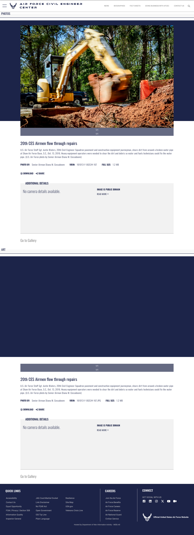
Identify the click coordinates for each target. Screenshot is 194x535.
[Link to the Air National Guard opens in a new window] (113, 515)
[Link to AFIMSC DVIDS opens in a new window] (175, 501)
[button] (4, 6)
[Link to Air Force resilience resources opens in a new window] (70, 498)
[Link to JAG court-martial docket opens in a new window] (47, 498)
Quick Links (13, 491)
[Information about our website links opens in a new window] (42, 502)
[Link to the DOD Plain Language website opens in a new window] (42, 519)
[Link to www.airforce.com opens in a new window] (112, 498)
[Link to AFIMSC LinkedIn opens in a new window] (150, 501)
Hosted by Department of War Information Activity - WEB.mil (97, 524)
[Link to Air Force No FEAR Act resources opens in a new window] (41, 506)
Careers (110, 491)
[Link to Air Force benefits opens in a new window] (112, 502)
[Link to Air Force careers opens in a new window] (112, 506)
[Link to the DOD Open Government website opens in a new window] (43, 510)
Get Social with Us (151, 497)
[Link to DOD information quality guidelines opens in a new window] (13, 515)
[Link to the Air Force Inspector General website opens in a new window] (13, 519)
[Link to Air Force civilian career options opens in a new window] (111, 519)
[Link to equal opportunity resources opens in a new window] (13, 506)
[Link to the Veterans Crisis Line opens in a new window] (74, 510)
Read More (102, 194)
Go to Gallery (28, 240)
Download (26, 173)
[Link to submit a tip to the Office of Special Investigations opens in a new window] (41, 515)
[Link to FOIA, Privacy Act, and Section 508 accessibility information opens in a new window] (17, 510)
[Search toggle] (189, 6)
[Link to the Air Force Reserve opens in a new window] (112, 510)
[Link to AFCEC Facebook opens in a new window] (144, 501)
